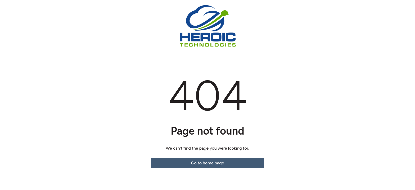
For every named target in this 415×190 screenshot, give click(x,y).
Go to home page (207, 162)
